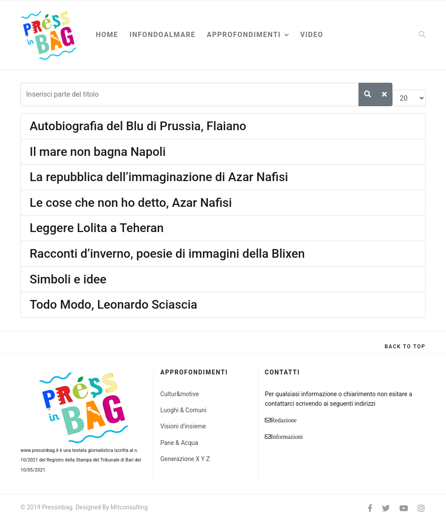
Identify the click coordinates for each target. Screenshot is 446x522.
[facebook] (370, 508)
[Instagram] (421, 508)
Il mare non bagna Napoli (98, 152)
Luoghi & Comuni (183, 410)
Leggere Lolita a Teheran (97, 228)
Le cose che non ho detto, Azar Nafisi (131, 202)
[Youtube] (403, 508)
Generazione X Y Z (185, 458)
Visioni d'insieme (183, 426)
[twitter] (386, 508)
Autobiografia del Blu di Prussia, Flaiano (138, 126)
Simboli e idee (68, 279)
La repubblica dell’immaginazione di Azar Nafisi (159, 177)
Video (311, 34)
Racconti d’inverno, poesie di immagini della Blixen (167, 253)
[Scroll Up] (405, 346)
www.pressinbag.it (39, 450)
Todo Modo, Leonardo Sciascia (113, 304)
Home (107, 34)
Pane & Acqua (179, 442)
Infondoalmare (162, 34)
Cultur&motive (179, 394)
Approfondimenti (244, 34)
